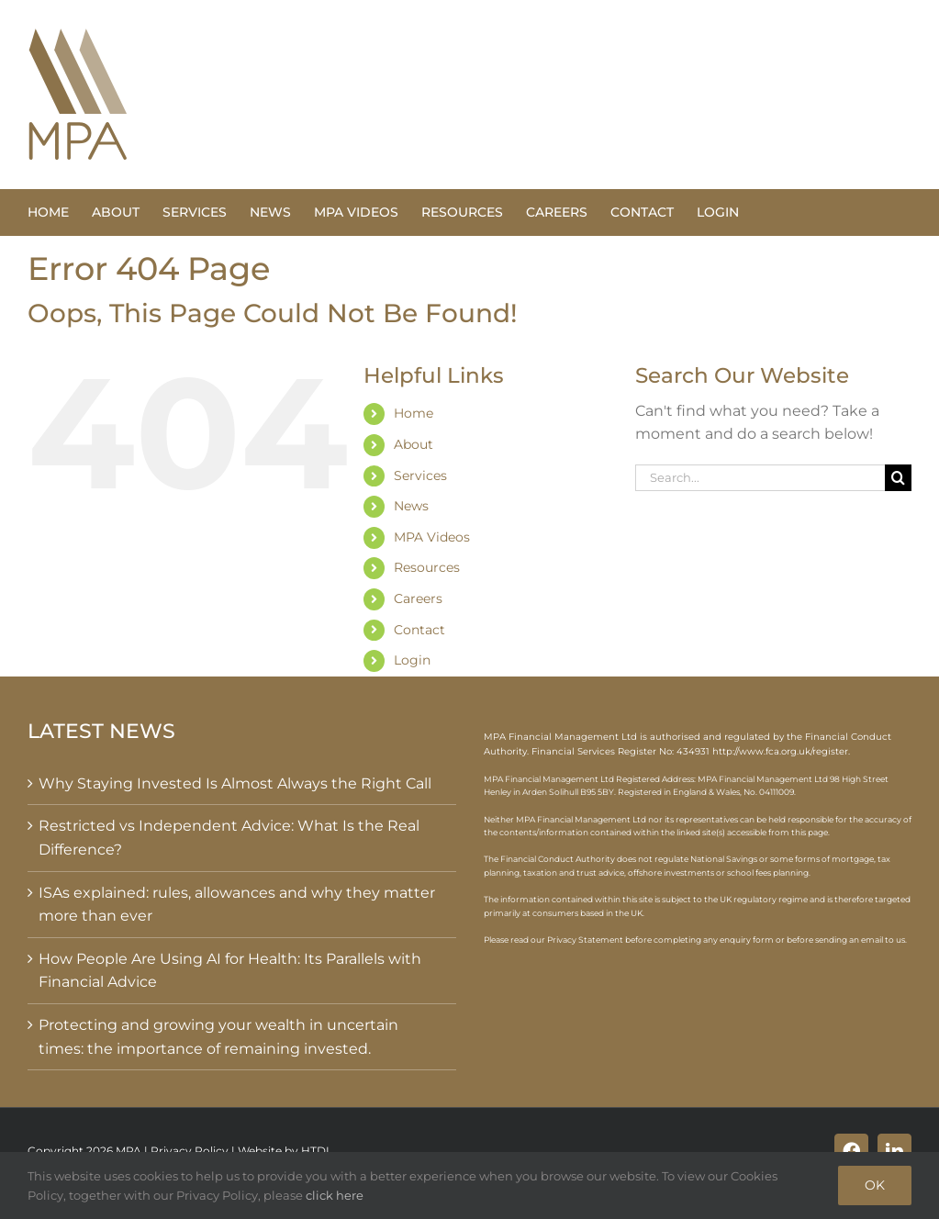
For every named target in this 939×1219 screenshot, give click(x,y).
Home (413, 413)
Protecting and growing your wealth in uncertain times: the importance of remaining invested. (218, 1036)
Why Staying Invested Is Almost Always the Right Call (235, 783)
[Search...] (760, 477)
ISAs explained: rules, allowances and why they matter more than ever (237, 904)
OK (875, 1185)
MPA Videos (432, 537)
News (411, 506)
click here (334, 1195)
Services (420, 475)
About (413, 444)
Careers (418, 598)
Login (412, 660)
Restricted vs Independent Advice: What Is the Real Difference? (229, 837)
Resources (427, 567)
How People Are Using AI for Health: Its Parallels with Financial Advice (230, 970)
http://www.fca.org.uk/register (780, 751)
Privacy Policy (190, 1150)
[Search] (898, 477)
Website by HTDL (285, 1150)
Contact (419, 629)
